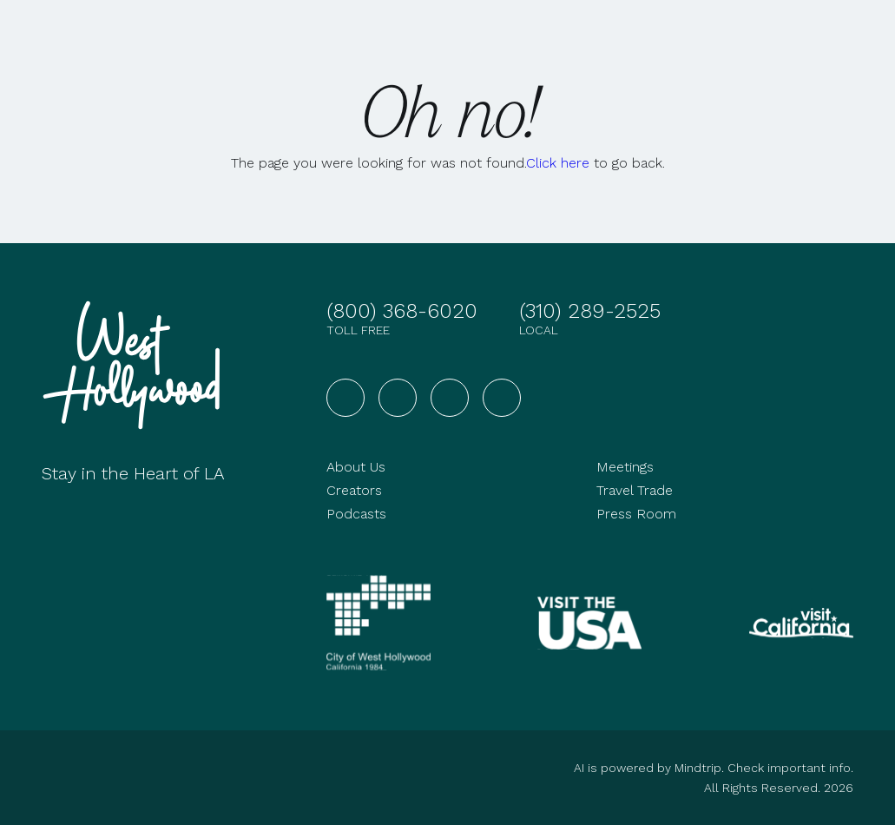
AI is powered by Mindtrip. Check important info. (713, 768)
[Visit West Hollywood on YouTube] (450, 398)
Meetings (625, 467)
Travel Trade (634, 490)
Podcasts (356, 513)
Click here (557, 163)
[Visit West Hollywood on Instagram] (397, 398)
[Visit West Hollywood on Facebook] (345, 398)
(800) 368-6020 (401, 311)
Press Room (636, 513)
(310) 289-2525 (590, 311)
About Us (355, 467)
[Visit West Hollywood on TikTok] (502, 398)
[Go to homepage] (137, 365)
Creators (354, 490)
